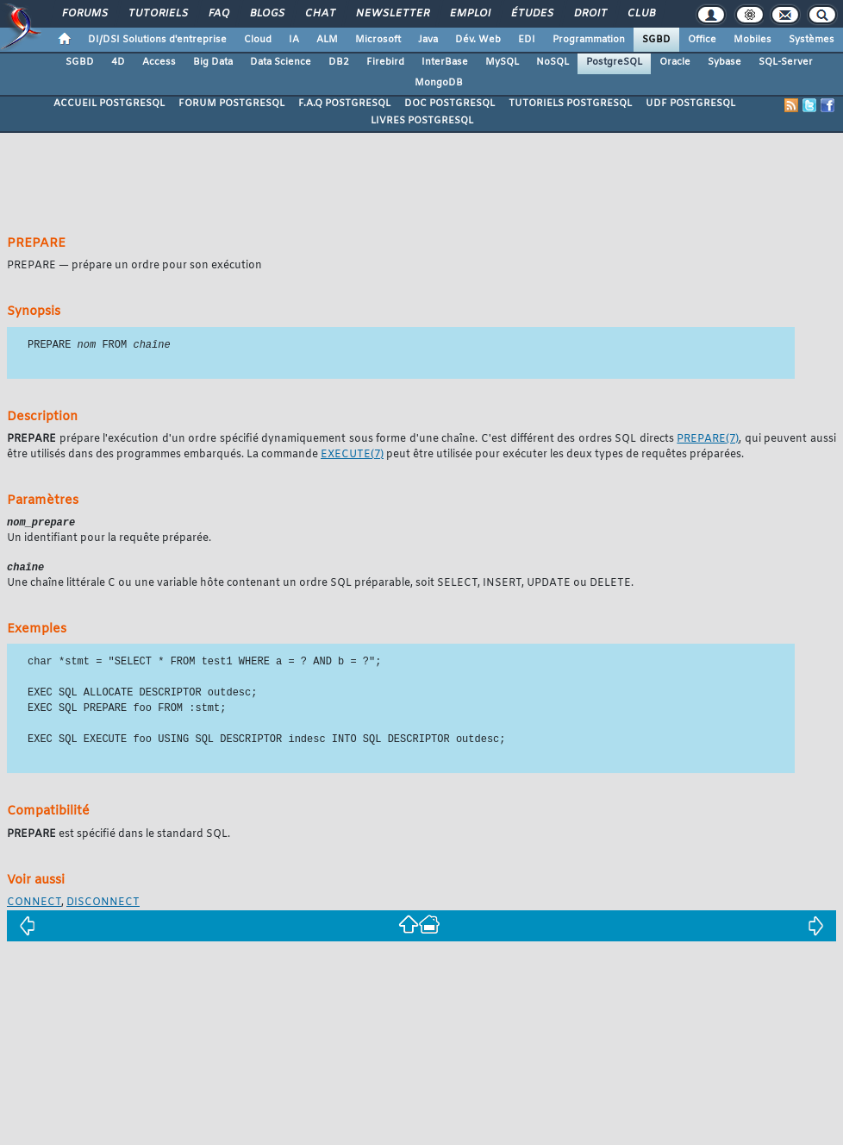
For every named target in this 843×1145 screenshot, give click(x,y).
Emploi (469, 14)
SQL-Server (786, 62)
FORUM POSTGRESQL (231, 104)
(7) (708, 440)
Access (159, 62)
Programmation (589, 40)
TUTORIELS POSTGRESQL (570, 104)
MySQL (502, 62)
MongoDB (439, 83)
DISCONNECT (103, 905)
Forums (84, 14)
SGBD (656, 40)
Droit (589, 14)
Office (702, 40)
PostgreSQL (614, 62)
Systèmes (811, 40)
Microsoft (378, 40)
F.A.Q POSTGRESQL (344, 104)
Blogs (266, 14)
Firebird (385, 62)
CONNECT (34, 905)
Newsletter (391, 14)
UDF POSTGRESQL (690, 104)
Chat (319, 14)
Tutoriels (157, 14)
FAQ (218, 14)
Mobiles (752, 40)
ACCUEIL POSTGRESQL (109, 104)
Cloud (258, 40)
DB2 (338, 62)
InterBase (445, 62)
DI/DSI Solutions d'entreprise (157, 40)
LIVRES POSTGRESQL (422, 121)
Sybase (724, 62)
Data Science (280, 62)
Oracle (674, 62)
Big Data (213, 62)
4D (118, 62)
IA (294, 40)
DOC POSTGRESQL (449, 104)
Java (428, 40)
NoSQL (552, 62)
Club (640, 14)
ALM (327, 40)
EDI (526, 40)
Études (531, 14)
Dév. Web (478, 40)
